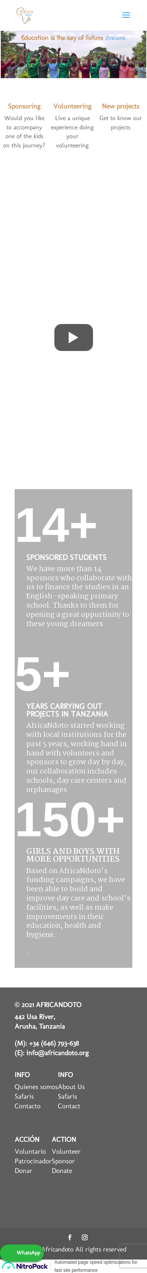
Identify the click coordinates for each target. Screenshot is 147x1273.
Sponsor (63, 1161)
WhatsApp (28, 1253)
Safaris (24, 1096)
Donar (23, 1170)
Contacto (28, 1106)
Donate (62, 1170)
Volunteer (66, 1151)
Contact (69, 1106)
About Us (71, 1087)
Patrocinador (33, 1161)
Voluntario (30, 1151)
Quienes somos (36, 1087)
